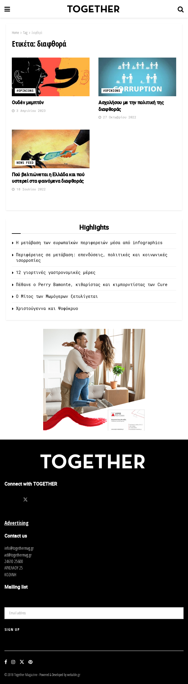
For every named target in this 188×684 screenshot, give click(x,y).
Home (15, 32)
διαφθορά (37, 32)
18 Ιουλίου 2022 (29, 189)
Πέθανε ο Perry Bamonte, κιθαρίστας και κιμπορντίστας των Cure (91, 284)
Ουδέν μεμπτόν (28, 102)
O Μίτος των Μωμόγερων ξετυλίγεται (57, 296)
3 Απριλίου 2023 (29, 110)
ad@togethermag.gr (18, 555)
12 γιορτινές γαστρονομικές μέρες (55, 272)
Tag (25, 32)
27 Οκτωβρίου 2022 (117, 117)
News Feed (25, 163)
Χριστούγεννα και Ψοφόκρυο (47, 308)
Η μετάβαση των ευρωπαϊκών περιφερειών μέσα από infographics (89, 242)
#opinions (25, 91)
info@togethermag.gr (19, 548)
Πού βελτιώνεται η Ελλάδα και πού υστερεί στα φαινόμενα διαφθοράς (48, 177)
